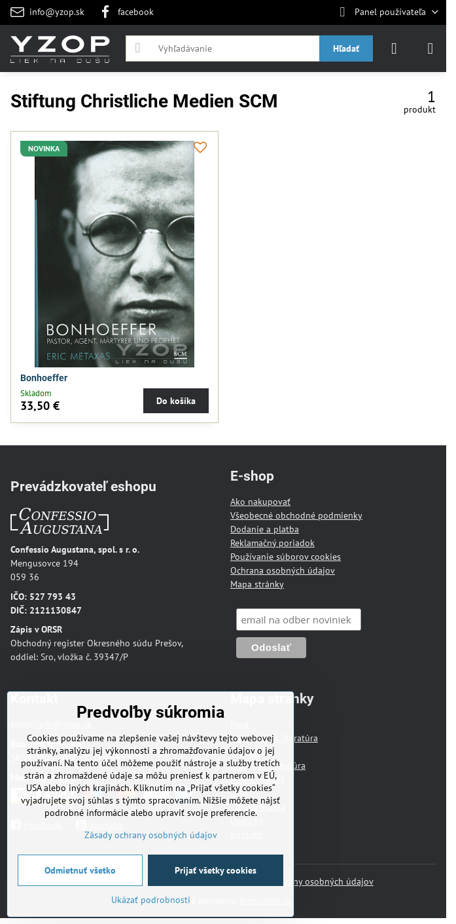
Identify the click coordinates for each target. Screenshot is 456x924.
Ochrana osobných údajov (282, 570)
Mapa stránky (257, 584)
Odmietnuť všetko (80, 870)
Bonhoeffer (43, 378)
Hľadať (346, 48)
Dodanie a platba (264, 529)
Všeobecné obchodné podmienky (296, 515)
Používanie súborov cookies (285, 557)
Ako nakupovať (260, 502)
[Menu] (430, 48)
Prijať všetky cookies (215, 870)
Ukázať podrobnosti (150, 900)
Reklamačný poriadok (272, 543)
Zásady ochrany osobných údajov (307, 881)
